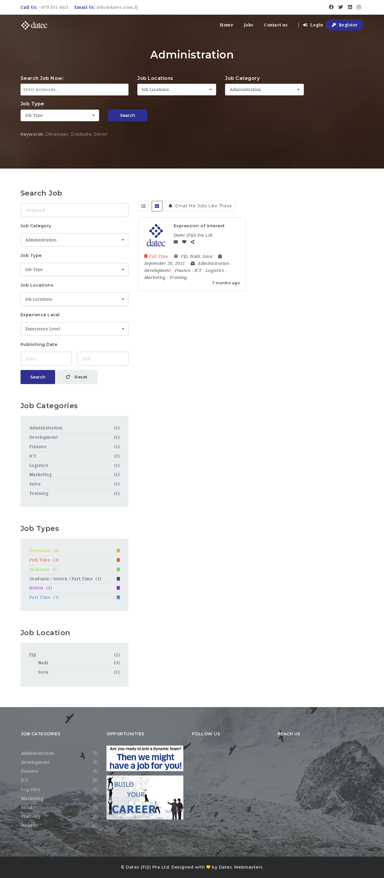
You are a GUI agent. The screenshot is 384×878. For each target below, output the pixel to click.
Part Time (74, 597)
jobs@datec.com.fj (117, 7)
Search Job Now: (42, 78)
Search (127, 115)
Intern (74, 588)
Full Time (74, 560)
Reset (77, 377)
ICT (33, 456)
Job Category (242, 78)
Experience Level (40, 314)
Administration (46, 427)
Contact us (275, 25)
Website (30, 825)
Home (226, 25)
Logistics (38, 465)
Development (43, 437)
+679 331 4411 (54, 7)
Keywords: (33, 134)
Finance (38, 446)
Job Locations (155, 78)
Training (39, 493)
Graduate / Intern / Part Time (74, 578)
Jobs (248, 25)
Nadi (43, 662)
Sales (35, 484)
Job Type (32, 104)
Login (313, 25)
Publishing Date (39, 344)
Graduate (74, 569)
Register (345, 25)
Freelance (74, 550)
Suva (43, 672)
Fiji (32, 654)
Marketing (40, 474)
